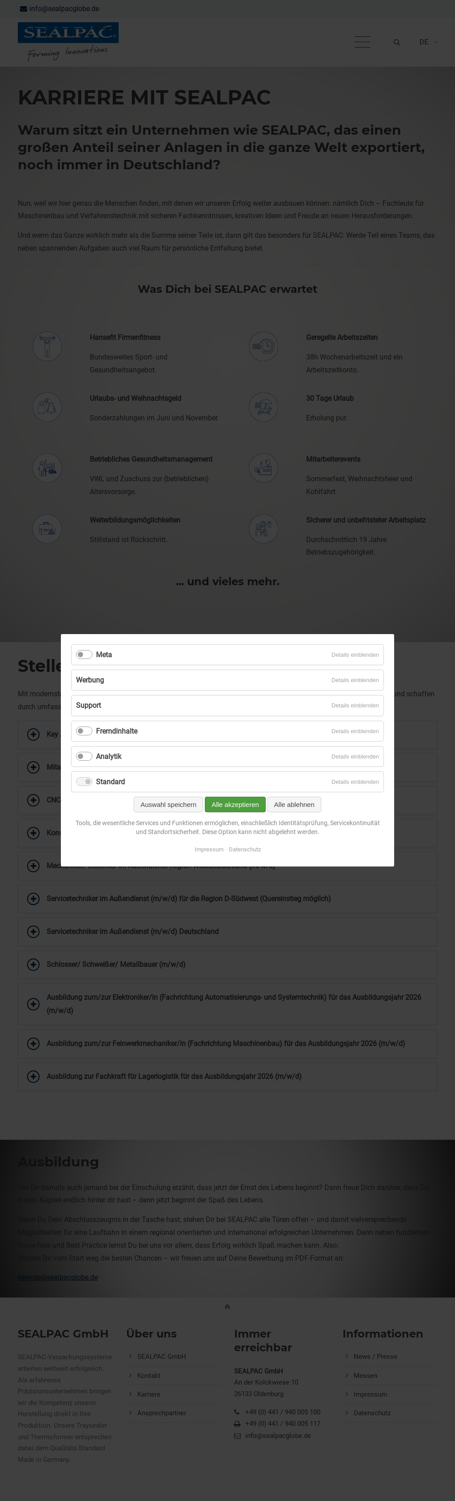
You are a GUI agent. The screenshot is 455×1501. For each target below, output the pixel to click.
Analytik (108, 756)
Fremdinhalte (116, 731)
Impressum (209, 849)
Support (88, 706)
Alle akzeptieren (235, 805)
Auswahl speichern (168, 805)
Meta (104, 655)
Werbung (90, 680)
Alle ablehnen (294, 805)
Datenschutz (245, 849)
